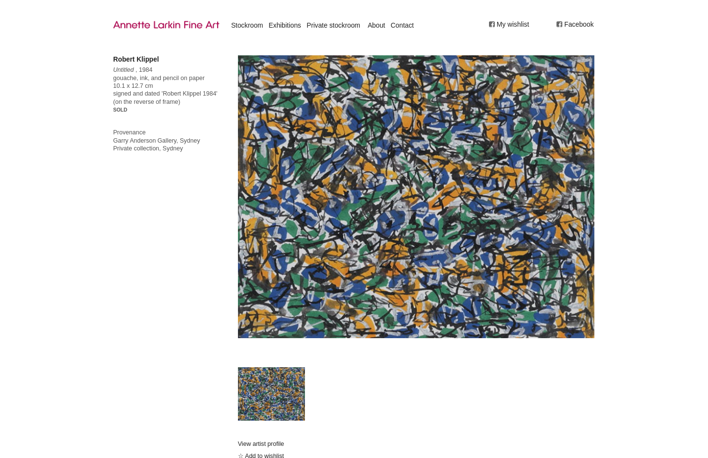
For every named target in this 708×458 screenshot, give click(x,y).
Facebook (579, 24)
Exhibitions (285, 25)
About (376, 25)
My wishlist (513, 24)
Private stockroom (333, 25)
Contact (402, 25)
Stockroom (247, 25)
